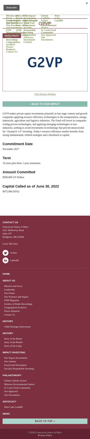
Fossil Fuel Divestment (29, 24)
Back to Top (44, 421)
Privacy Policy (45, 435)
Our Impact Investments (30, 17)
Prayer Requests (10, 48)
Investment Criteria (29, 41)
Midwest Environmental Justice (48, 25)
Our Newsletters (47, 38)
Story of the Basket (22, 21)
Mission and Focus (12, 17)
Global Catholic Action (45, 18)
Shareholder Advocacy (30, 36)
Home (6, 273)
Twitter (10, 253)
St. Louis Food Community (48, 31)
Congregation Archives (13, 43)
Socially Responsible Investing (30, 30)
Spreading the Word (31, 21)
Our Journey (10, 361)
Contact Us (11, 52)
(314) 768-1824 (10, 244)
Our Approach (48, 35)
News (6, 413)
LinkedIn (11, 260)
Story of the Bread (22, 17)
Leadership (9, 289)
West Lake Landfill (59, 18)
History (8, 321)
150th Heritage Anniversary (22, 32)
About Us (9, 280)
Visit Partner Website (45, 94)
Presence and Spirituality (13, 21)
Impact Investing (14, 352)
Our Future (9, 293)
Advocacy (9, 401)
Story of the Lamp (22, 26)
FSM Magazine (11, 31)
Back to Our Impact (45, 104)
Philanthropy (12, 375)
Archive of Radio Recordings (12, 37)
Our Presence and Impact (13, 26)
